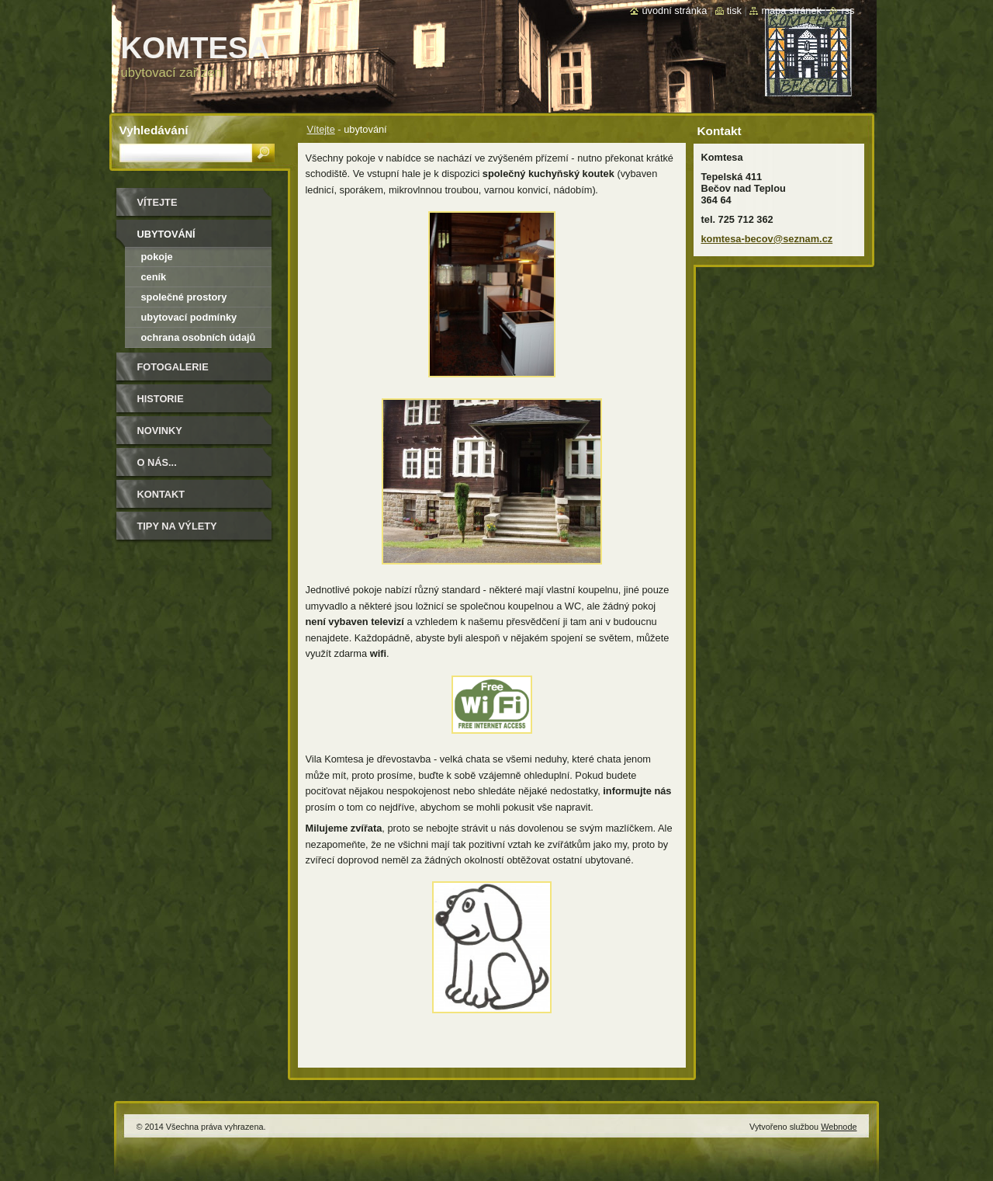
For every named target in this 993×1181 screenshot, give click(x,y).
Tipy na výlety (177, 526)
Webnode (838, 1126)
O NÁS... (157, 462)
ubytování (166, 234)
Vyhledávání (154, 130)
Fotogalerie (173, 367)
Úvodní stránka (674, 10)
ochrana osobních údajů (198, 337)
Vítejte (321, 129)
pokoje (157, 256)
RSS (847, 10)
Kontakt (161, 494)
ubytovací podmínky (189, 317)
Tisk (734, 10)
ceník (154, 277)
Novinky (159, 430)
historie (160, 399)
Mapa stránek (791, 10)
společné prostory (184, 297)
